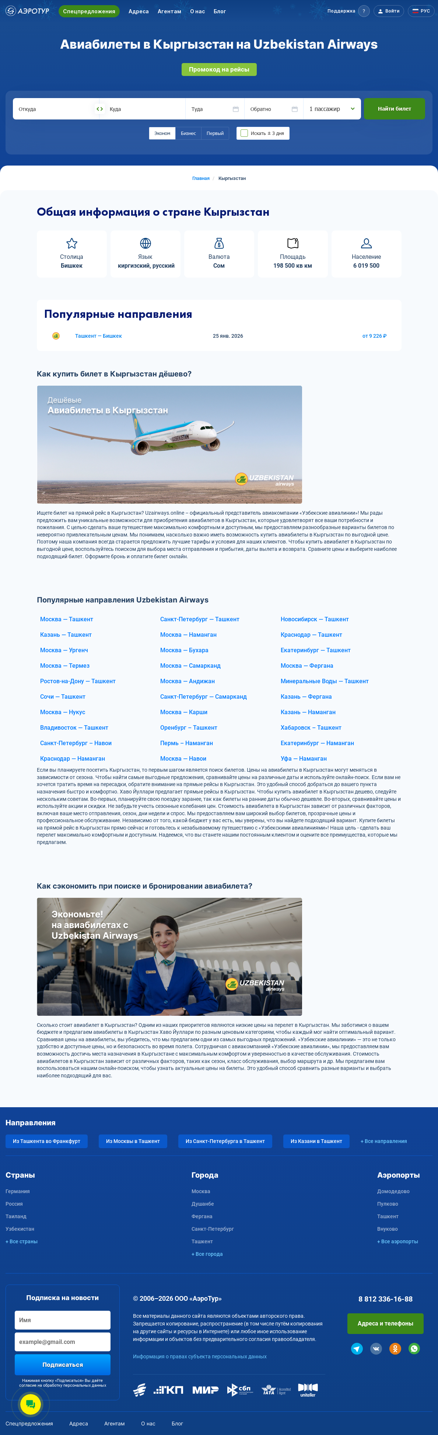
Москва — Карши (183, 712)
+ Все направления (384, 1141)
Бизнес (188, 133)
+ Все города (207, 1254)
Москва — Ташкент (66, 619)
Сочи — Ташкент (62, 696)
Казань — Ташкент (66, 634)
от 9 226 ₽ (374, 336)
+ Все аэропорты (397, 1241)
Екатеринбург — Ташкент (316, 650)
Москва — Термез (65, 665)
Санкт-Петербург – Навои (76, 743)
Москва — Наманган (188, 634)
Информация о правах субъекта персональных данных (200, 1356)
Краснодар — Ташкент (311, 634)
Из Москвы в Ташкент (133, 1141)
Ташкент (202, 1241)
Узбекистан (20, 1229)
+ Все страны (22, 1241)
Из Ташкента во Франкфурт (46, 1141)
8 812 (385, 1299)
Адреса (139, 11)
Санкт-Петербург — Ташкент (199, 619)
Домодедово (393, 1191)
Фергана (202, 1216)
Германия (18, 1191)
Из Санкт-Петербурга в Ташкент (225, 1141)
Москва (201, 1191)
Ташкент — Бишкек (98, 336)
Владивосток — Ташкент (74, 727)
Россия (14, 1204)
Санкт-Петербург (213, 1229)
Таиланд (16, 1216)
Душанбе (203, 1204)
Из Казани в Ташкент (316, 1141)
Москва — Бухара (184, 650)
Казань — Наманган (308, 712)
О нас (197, 11)
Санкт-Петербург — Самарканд (203, 696)
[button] (348, 11)
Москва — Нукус (62, 712)
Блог (220, 11)
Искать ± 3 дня (267, 133)
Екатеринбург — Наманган (317, 743)
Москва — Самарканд (190, 665)
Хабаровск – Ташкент (311, 727)
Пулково (387, 1204)
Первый (215, 133)
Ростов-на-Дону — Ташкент (78, 681)
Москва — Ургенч (64, 650)
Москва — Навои (183, 758)
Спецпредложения (89, 11)
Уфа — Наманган (304, 758)
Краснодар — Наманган (72, 758)
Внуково (387, 1229)
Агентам (169, 11)
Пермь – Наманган (186, 743)
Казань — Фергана (306, 696)
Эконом (162, 133)
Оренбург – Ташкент (188, 727)
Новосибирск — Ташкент (315, 619)
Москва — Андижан (187, 681)
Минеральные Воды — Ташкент (325, 681)
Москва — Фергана (307, 665)
